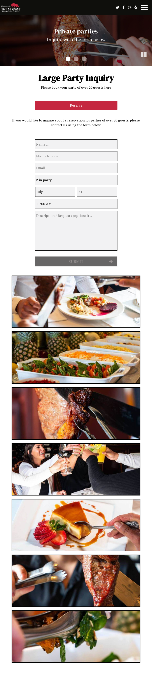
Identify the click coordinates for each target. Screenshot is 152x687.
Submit (76, 261)
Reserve (76, 105)
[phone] (76, 156)
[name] (76, 144)
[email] (76, 168)
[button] (148, 62)
